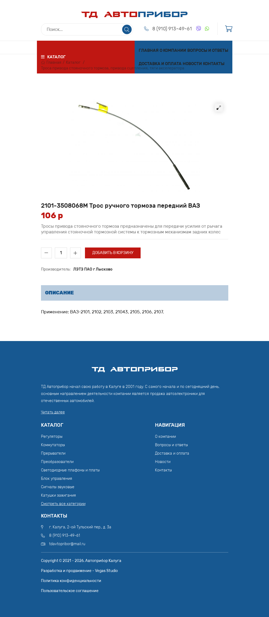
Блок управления (56, 478)
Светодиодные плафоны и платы (70, 470)
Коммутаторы (53, 445)
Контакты (213, 63)
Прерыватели (53, 453)
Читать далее (53, 412)
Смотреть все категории (63, 504)
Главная (149, 50)
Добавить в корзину (112, 252)
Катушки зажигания (58, 495)
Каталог (73, 62)
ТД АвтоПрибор (134, 366)
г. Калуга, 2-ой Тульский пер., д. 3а (80, 527)
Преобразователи (57, 461)
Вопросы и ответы (207, 50)
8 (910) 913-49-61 (172, 29)
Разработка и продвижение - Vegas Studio (79, 570)
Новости (192, 63)
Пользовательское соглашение (70, 591)
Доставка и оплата (160, 63)
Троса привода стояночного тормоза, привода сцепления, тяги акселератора (112, 68)
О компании (173, 50)
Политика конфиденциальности (71, 581)
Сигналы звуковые (57, 487)
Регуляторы (51, 436)
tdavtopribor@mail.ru (67, 544)
